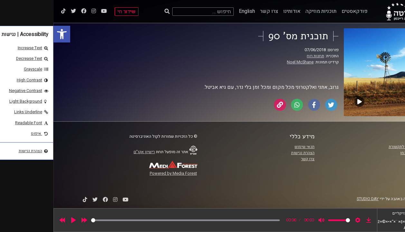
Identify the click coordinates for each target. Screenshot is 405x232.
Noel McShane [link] (246, 62)
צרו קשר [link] (216, 11)
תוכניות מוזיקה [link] (267, 11)
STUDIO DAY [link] (314, 199)
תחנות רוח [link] (262, 56)
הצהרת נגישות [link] (249, 153)
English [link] (193, 11)
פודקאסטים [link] (301, 11)
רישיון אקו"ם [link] (90, 152)
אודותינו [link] (238, 11)
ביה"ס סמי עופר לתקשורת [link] (356, 147)
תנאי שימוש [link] (251, 147)
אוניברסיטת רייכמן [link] (362, 153)
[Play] (20, 220)
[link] (8, 34)
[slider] (132, 220)
